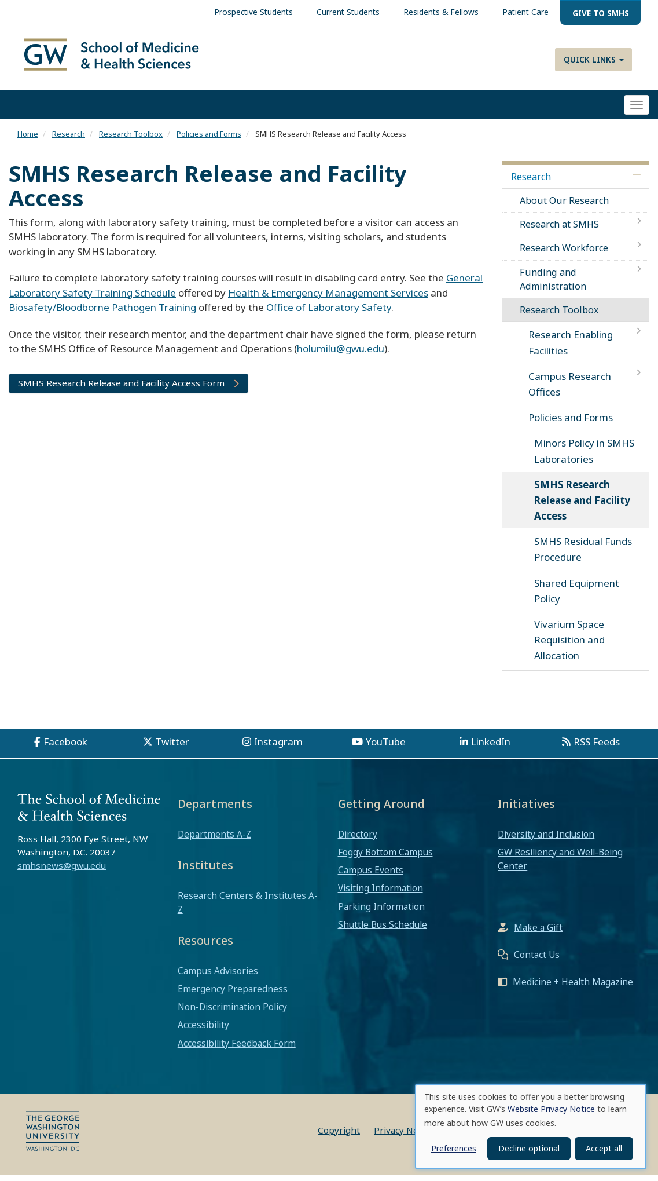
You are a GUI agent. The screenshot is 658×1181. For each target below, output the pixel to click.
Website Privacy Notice (551, 1108)
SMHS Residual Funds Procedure (583, 556)
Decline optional (529, 1148)
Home (27, 141)
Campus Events (370, 877)
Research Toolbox (131, 141)
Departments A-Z (214, 840)
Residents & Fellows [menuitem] (441, 11)
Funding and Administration (553, 285)
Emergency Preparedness (233, 995)
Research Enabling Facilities (570, 349)
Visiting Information (380, 895)
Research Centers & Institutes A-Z (248, 909)
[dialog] (530, 1126)
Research (68, 141)
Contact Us (537, 961)
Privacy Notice (403, 1136)
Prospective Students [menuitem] (253, 11)
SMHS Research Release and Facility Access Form (121, 389)
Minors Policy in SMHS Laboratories (584, 457)
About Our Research (564, 206)
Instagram (278, 748)
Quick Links (594, 59)
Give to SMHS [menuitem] (600, 13)
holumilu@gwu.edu (340, 355)
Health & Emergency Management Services (328, 299)
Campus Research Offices (569, 390)
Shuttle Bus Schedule (382, 931)
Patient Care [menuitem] (525, 11)
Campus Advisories (218, 977)
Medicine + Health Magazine (573, 988)
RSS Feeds (597, 748)
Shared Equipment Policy (576, 597)
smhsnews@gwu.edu (61, 872)
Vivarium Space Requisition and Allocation (569, 646)
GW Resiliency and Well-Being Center (560, 865)
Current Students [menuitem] (348, 11)
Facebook (65, 748)
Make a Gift (538, 934)
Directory (357, 840)
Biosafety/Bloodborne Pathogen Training (102, 314)
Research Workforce (564, 254)
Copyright (339, 1136)
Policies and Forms (209, 141)
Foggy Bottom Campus (385, 858)
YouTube (386, 748)
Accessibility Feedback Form (237, 1049)
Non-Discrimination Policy (232, 1013)
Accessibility (203, 1031)
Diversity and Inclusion (546, 840)
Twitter (172, 748)
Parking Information (381, 913)
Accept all (604, 1148)
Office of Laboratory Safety (328, 314)
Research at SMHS (559, 231)
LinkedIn (490, 748)
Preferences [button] (453, 1148)
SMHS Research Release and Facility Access (582, 506)
